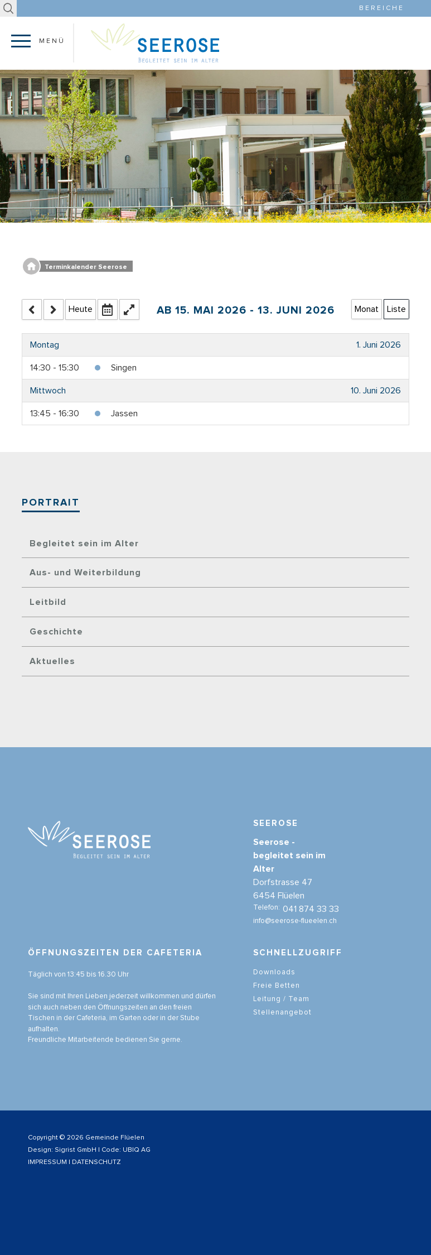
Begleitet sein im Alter (84, 543)
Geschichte (56, 631)
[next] (53, 309)
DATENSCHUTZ (96, 1162)
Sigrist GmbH (75, 1150)
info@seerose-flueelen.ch (295, 933)
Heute (81, 309)
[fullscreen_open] (129, 309)
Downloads (274, 984)
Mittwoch (48, 390)
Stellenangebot (282, 1024)
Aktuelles (52, 661)
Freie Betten (276, 998)
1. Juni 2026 (378, 344)
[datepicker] (108, 309)
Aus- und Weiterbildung (85, 572)
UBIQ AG (137, 1150)
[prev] (32, 309)
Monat (367, 309)
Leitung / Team (281, 1011)
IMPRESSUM (47, 1162)
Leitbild (48, 602)
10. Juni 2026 (376, 390)
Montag (44, 344)
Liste (396, 309)
